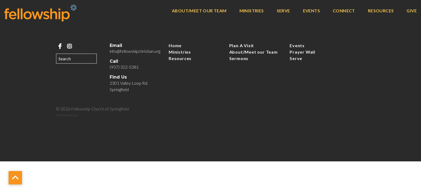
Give (412, 11)
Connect (344, 11)
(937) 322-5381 (124, 66)
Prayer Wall (302, 51)
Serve (283, 11)
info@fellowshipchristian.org (135, 51)
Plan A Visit (241, 45)
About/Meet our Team (199, 11)
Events (311, 11)
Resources (381, 11)
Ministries (251, 11)
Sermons (239, 58)
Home (175, 45)
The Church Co (66, 115)
